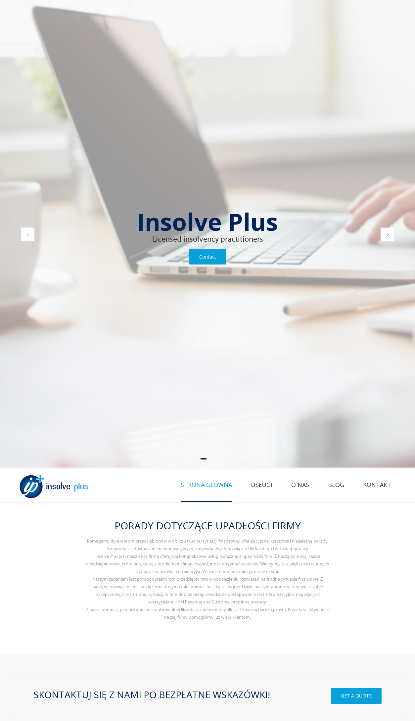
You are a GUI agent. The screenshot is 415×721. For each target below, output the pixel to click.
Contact (207, 257)
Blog (336, 485)
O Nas (300, 485)
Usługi (261, 485)
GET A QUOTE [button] (356, 696)
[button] (27, 234)
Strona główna (206, 485)
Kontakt (377, 485)
